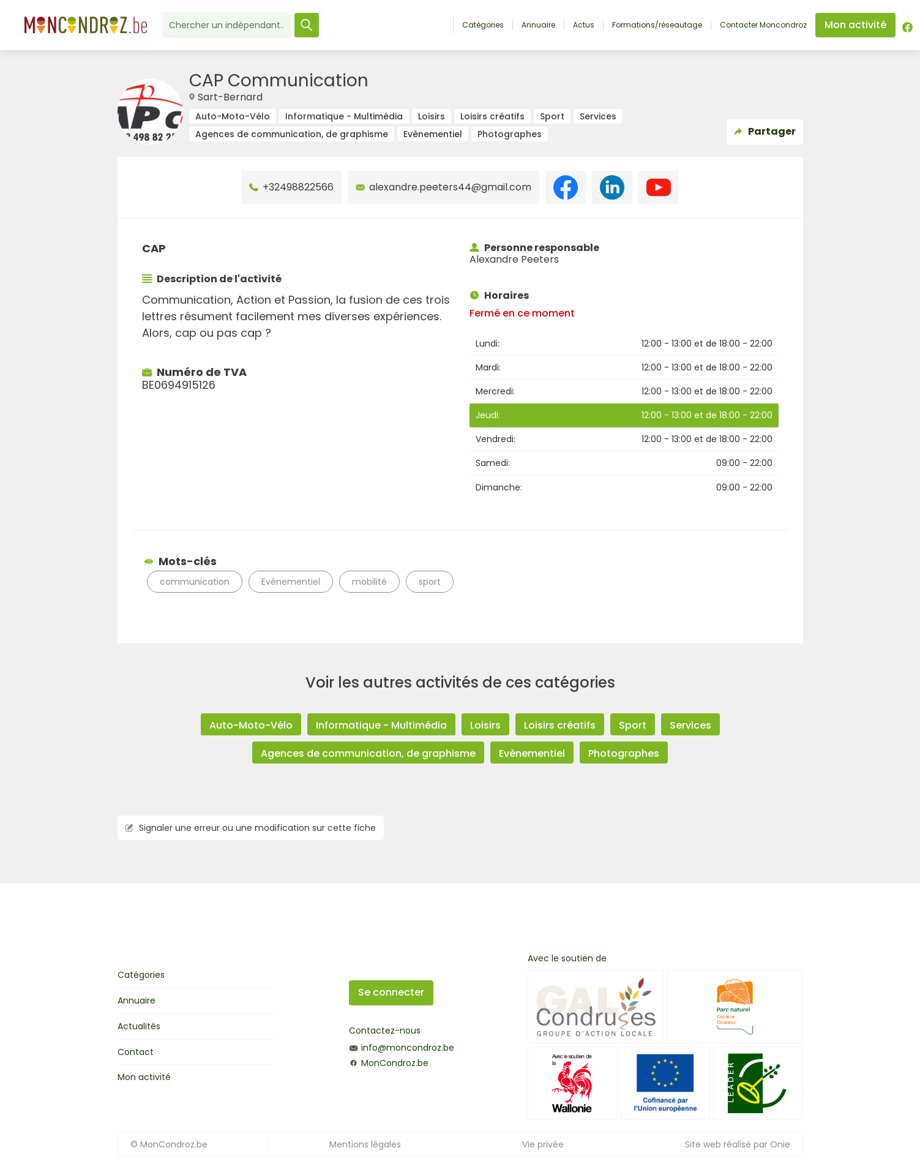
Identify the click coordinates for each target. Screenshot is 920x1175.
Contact (136, 1052)
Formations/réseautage (657, 25)
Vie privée (543, 1144)
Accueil (439, 25)
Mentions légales (365, 1144)
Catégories (483, 25)
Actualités (139, 1026)
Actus (583, 25)
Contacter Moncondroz (763, 25)
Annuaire (538, 25)
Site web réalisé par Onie (737, 1144)
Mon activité (144, 1077)
